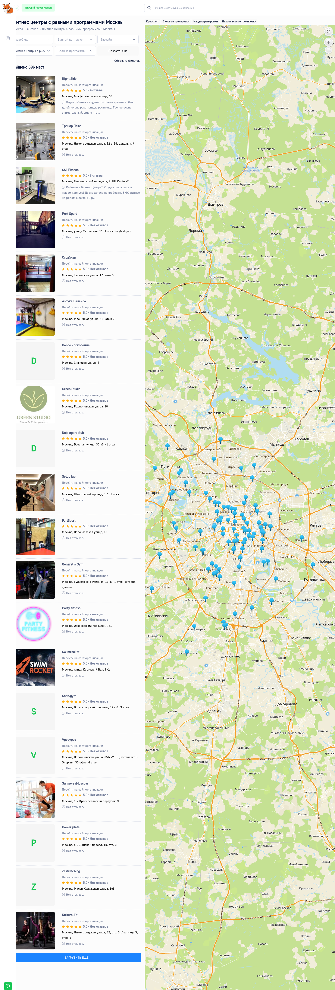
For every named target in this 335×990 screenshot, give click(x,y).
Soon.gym (75, 696)
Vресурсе (75, 739)
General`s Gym (79, 564)
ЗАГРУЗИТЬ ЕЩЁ (82, 957)
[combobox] (39, 39)
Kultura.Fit (76, 915)
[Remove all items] (50, 51)
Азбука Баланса (80, 301)
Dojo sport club (79, 433)
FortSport (75, 520)
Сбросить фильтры (132, 60)
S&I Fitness (76, 170)
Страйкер (75, 257)
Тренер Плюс (78, 126)
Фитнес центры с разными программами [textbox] (36, 51)
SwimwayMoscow (81, 783)
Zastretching (77, 871)
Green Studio (77, 389)
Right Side (75, 79)
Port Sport (75, 213)
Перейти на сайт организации (88, 84)
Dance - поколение (82, 345)
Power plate (77, 827)
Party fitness (77, 608)
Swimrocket (77, 652)
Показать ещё (123, 51)
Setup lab (75, 476)
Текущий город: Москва (38, 7)
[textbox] (29, 39)
